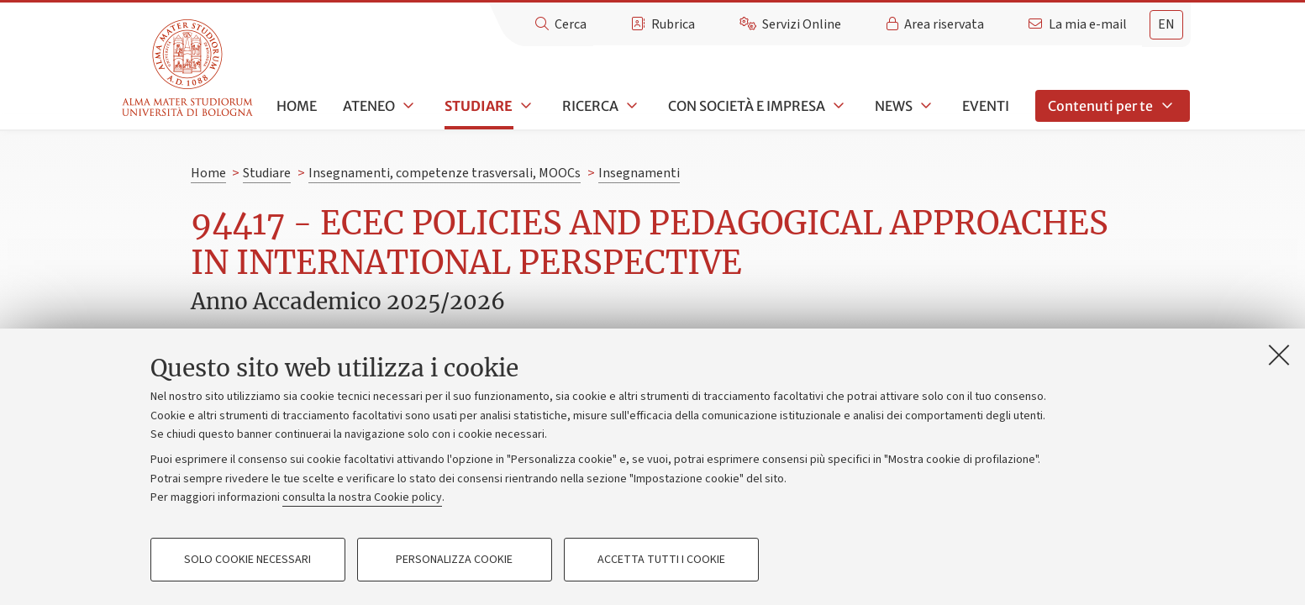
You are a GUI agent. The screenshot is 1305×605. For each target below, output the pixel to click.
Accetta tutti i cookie (661, 559)
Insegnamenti (639, 173)
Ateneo (369, 105)
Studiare (479, 105)
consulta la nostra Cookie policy (362, 497)
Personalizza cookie (454, 559)
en (1166, 24)
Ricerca (590, 105)
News (894, 105)
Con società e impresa (746, 105)
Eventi (985, 105)
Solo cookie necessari (247, 559)
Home (296, 105)
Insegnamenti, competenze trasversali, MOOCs (444, 173)
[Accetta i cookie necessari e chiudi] (1279, 354)
